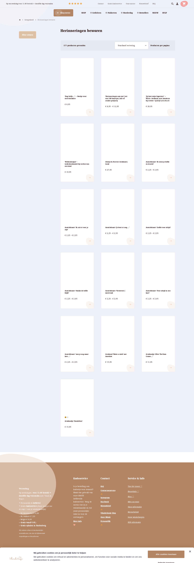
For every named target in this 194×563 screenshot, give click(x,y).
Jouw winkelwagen (136, 517)
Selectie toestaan (166, 548)
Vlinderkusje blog (108, 513)
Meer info (77, 521)
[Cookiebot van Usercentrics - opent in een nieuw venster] (16, 558)
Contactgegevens (108, 490)
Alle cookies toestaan (166, 540)
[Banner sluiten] (190, 537)
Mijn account (133, 502)
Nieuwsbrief (106, 506)
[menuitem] (101, 3)
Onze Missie (106, 517)
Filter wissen (27, 35)
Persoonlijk (105, 521)
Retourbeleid (133, 512)
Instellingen (39, 558)
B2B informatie (134, 522)
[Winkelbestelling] (131, 45)
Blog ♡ (131, 496)
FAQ (102, 486)
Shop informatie (135, 507)
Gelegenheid (29, 20)
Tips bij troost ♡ (135, 486)
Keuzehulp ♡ (133, 491)
